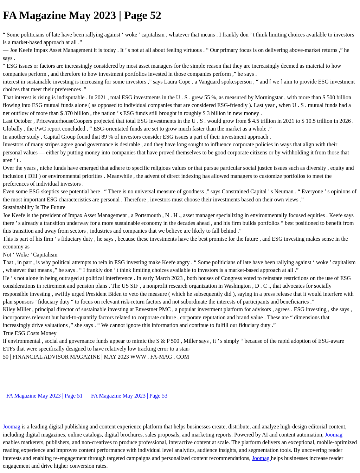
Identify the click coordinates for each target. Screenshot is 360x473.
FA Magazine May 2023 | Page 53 (129, 396)
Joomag (12, 426)
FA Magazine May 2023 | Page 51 (44, 396)
